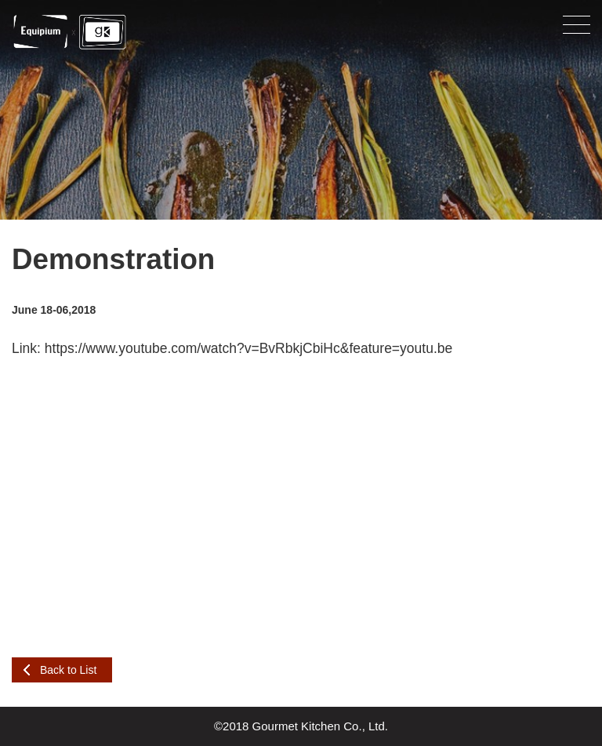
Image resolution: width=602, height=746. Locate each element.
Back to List (68, 670)
